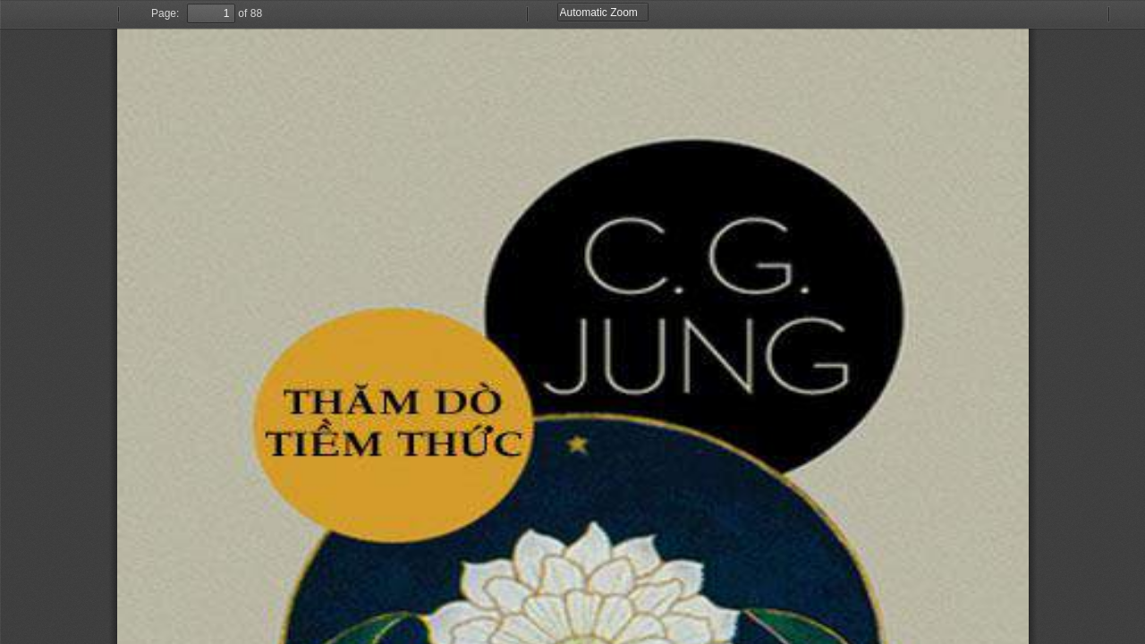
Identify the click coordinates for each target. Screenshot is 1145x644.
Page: (165, 13)
